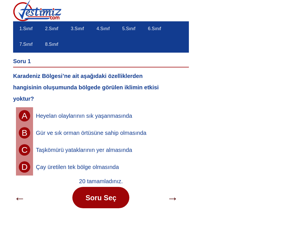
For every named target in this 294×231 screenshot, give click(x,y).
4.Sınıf (103, 28)
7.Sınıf (25, 44)
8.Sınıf (51, 44)
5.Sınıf (128, 28)
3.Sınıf (77, 28)
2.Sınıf (51, 28)
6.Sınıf (154, 28)
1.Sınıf (25, 28)
